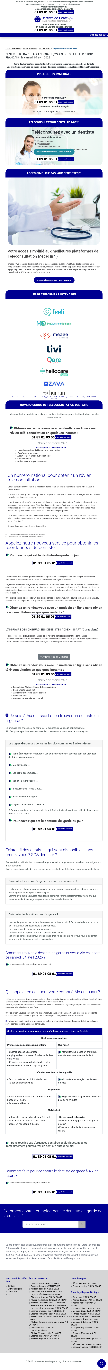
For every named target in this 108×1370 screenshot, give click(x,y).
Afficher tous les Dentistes (54, 656)
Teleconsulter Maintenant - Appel (54, 152)
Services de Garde (38, 1278)
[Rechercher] (82, 1224)
